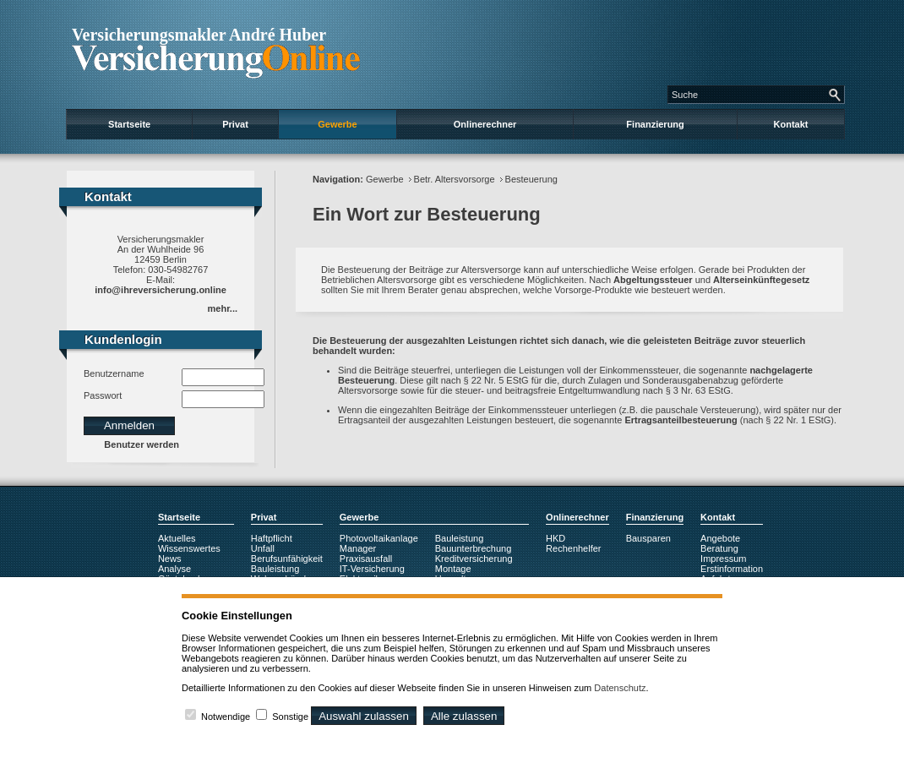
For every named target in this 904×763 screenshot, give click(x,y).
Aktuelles (177, 538)
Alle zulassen (464, 716)
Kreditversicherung (474, 558)
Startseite (129, 124)
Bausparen (648, 538)
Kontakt (791, 124)
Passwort (103, 395)
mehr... (222, 308)
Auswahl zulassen (364, 716)
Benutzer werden (141, 444)
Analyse (174, 569)
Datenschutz (619, 688)
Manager (358, 548)
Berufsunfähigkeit (287, 558)
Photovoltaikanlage (379, 538)
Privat (235, 124)
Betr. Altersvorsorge (454, 179)
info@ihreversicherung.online (160, 290)
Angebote (720, 538)
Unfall (263, 548)
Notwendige (225, 716)
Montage (453, 569)
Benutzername (114, 373)
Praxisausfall (366, 558)
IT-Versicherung (372, 569)
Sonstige (290, 716)
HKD (555, 538)
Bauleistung (275, 569)
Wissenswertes (189, 548)
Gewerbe (337, 124)
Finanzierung (654, 124)
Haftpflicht (271, 538)
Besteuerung (531, 179)
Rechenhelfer (573, 548)
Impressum (723, 558)
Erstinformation (731, 569)
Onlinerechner (485, 124)
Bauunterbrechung (473, 548)
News (170, 558)
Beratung (719, 548)
